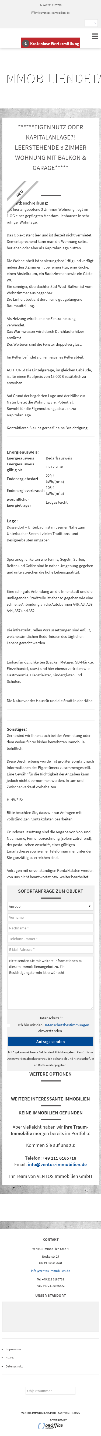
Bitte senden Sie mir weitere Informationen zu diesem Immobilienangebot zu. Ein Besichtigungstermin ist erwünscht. (50, 983)
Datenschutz (14, 1366)
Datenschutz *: (51, 1017)
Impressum (13, 1349)
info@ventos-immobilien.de (52, 12)
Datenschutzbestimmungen (66, 1024)
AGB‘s (9, 1358)
